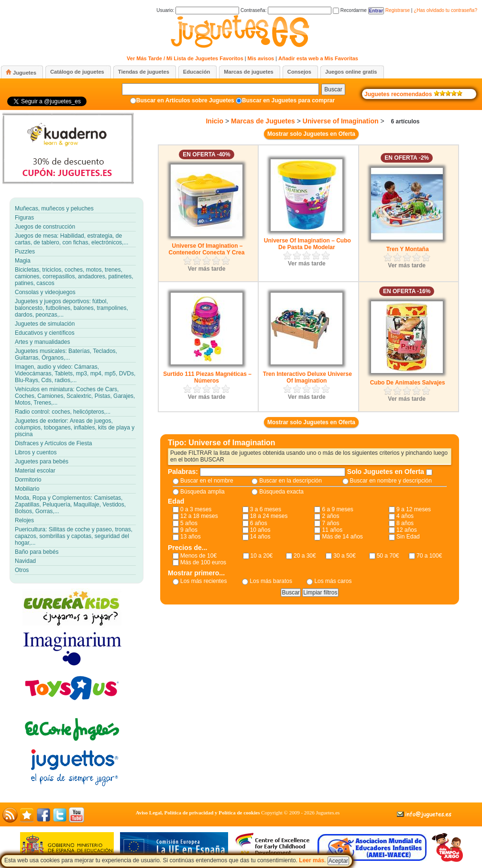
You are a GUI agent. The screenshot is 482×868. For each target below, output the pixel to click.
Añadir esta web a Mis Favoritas (318, 58)
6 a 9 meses (337, 509)
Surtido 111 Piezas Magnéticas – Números (207, 377)
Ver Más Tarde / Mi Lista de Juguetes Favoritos (185, 58)
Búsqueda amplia (202, 491)
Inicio (214, 121)
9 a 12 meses (413, 509)
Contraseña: (286, 10)
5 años (188, 523)
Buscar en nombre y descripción (391, 480)
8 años (405, 523)
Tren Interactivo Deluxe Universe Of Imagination (307, 377)
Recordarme (350, 10)
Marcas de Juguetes (263, 121)
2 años (330, 516)
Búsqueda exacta (281, 491)
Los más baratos (271, 581)
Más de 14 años (342, 536)
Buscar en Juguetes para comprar (288, 100)
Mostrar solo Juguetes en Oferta (311, 134)
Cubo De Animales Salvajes (407, 382)
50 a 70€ (388, 555)
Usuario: (197, 10)
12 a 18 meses (199, 516)
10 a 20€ (262, 555)
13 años (190, 536)
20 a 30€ (305, 555)
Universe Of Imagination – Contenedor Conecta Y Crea (207, 249)
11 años (332, 530)
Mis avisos (261, 58)
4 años (405, 516)
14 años (260, 536)
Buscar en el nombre (206, 480)
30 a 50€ (344, 555)
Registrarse (397, 10)
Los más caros (332, 581)
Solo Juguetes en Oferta (386, 471)
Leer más (311, 860)
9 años (188, 530)
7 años (330, 523)
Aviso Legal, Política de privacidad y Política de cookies (198, 812)
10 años (260, 530)
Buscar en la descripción (290, 480)
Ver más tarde (207, 268)
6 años (258, 523)
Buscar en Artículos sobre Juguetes (185, 100)
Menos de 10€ (198, 555)
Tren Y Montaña (407, 249)
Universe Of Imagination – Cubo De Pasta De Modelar (307, 244)
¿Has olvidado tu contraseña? (445, 10)
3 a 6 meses (265, 509)
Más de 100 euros (203, 562)
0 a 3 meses (195, 509)
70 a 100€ (429, 555)
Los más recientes (203, 581)
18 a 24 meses (269, 516)
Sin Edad (408, 536)
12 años (406, 530)
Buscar (333, 89)
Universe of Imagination (341, 121)
